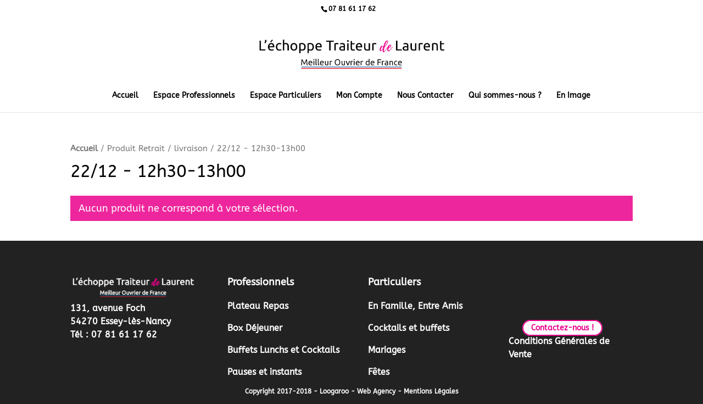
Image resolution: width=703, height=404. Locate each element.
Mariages (386, 350)
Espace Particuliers (285, 96)
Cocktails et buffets (408, 328)
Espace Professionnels (194, 96)
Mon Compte (359, 96)
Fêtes (378, 372)
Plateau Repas (257, 306)
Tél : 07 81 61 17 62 (113, 334)
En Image (573, 96)
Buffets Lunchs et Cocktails (283, 350)
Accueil (125, 96)
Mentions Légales (431, 391)
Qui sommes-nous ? (505, 96)
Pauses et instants (264, 372)
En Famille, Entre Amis (415, 306)
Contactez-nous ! (562, 328)
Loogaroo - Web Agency (357, 391)
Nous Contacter (425, 96)
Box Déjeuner (254, 328)
